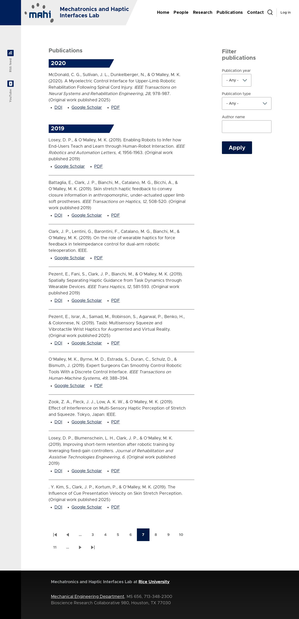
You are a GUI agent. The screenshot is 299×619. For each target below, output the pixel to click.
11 (57, 549)
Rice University (154, 582)
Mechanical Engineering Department (87, 597)
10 (183, 536)
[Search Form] (270, 12)
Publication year (236, 71)
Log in (286, 12)
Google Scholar (86, 108)
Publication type (236, 94)
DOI (58, 108)
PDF (115, 108)
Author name (233, 117)
